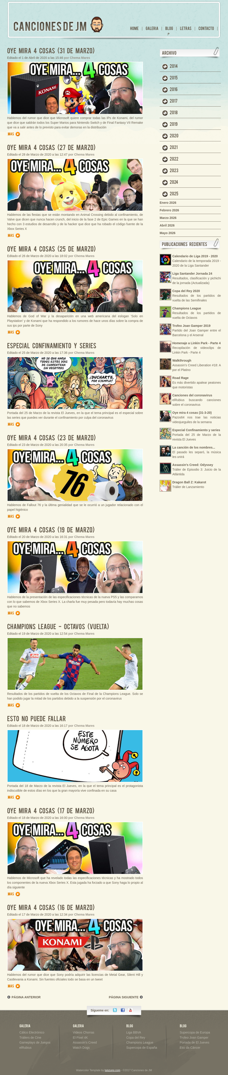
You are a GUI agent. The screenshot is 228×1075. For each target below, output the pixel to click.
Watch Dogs (81, 1047)
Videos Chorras (83, 1032)
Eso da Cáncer (190, 1047)
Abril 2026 (167, 225)
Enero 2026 (168, 202)
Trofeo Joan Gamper (194, 1037)
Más (14, 134)
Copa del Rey (135, 1037)
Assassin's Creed (85, 1042)
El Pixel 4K (80, 1037)
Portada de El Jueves (194, 1042)
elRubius (25, 1047)
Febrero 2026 (169, 210)
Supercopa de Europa (195, 1032)
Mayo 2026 (167, 233)
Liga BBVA (133, 1032)
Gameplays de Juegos (34, 1042)
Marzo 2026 (168, 218)
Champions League (139, 1042)
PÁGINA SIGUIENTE (123, 997)
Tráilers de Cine (30, 1037)
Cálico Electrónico (31, 1032)
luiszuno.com (112, 1070)
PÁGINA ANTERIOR (26, 997)
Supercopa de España (141, 1047)
